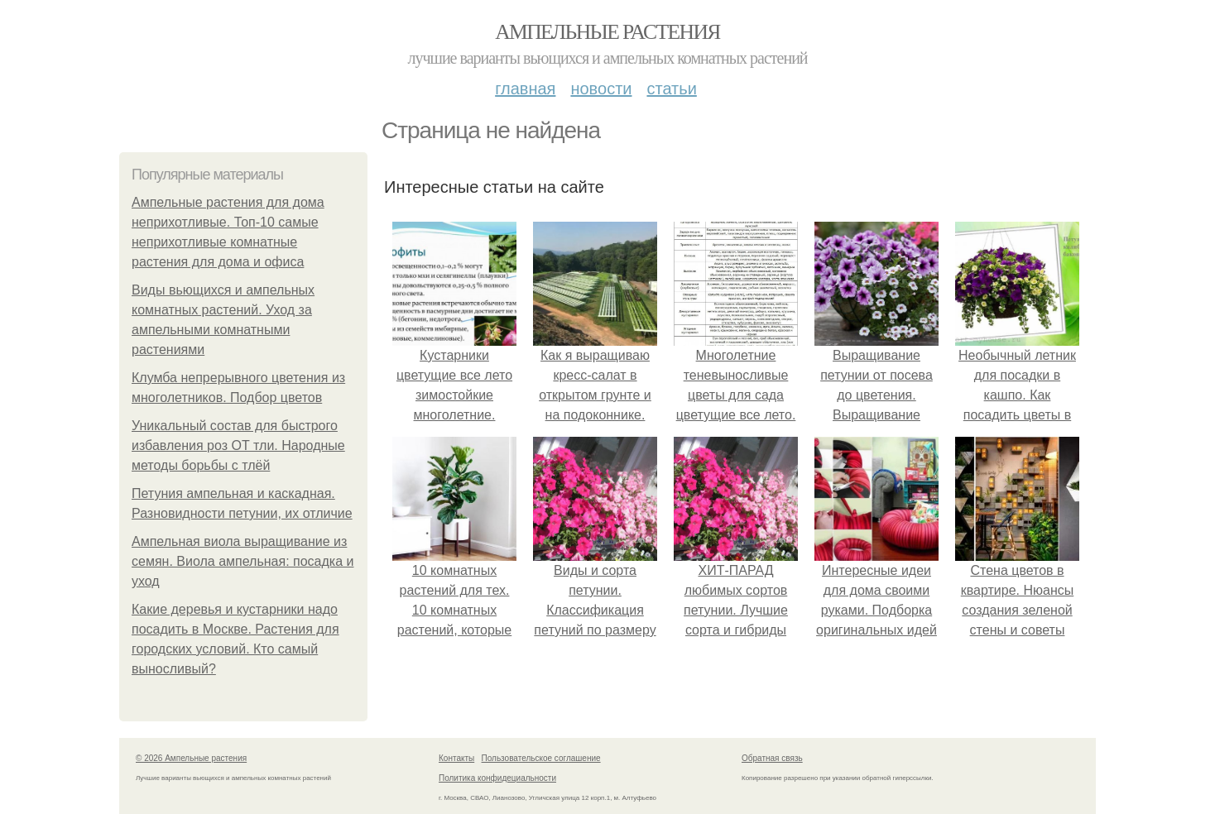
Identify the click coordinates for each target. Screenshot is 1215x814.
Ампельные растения (607, 32)
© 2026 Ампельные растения (191, 758)
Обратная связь (772, 758)
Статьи (671, 88)
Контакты (456, 758)
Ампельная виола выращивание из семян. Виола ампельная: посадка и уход (242, 561)
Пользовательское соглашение (541, 758)
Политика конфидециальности (497, 778)
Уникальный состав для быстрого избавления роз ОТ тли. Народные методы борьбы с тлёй (238, 445)
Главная (525, 88)
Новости (601, 88)
